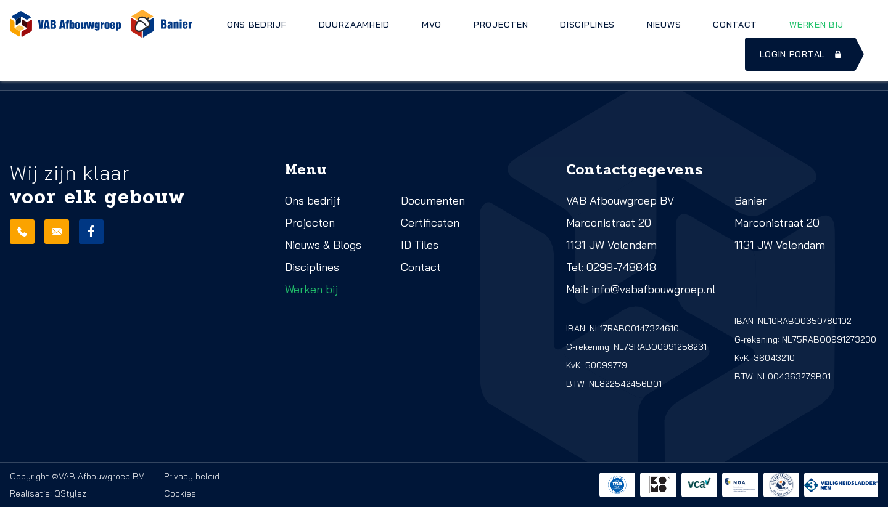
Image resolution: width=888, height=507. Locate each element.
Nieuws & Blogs (323, 245)
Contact (735, 24)
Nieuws (664, 24)
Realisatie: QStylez (48, 493)
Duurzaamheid (354, 24)
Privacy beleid (192, 476)
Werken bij (816, 24)
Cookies (180, 493)
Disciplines (587, 24)
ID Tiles (419, 245)
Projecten (501, 24)
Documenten (433, 200)
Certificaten (430, 223)
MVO (432, 24)
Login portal (802, 54)
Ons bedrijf (257, 24)
